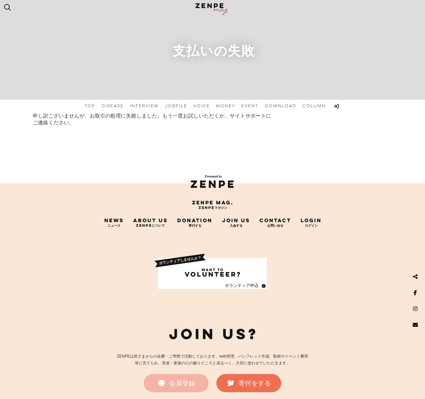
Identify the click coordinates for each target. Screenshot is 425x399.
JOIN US (236, 220)
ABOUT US (150, 220)
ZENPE (213, 184)
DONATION (194, 220)
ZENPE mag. (213, 202)
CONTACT (275, 220)
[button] (176, 383)
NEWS (114, 220)
